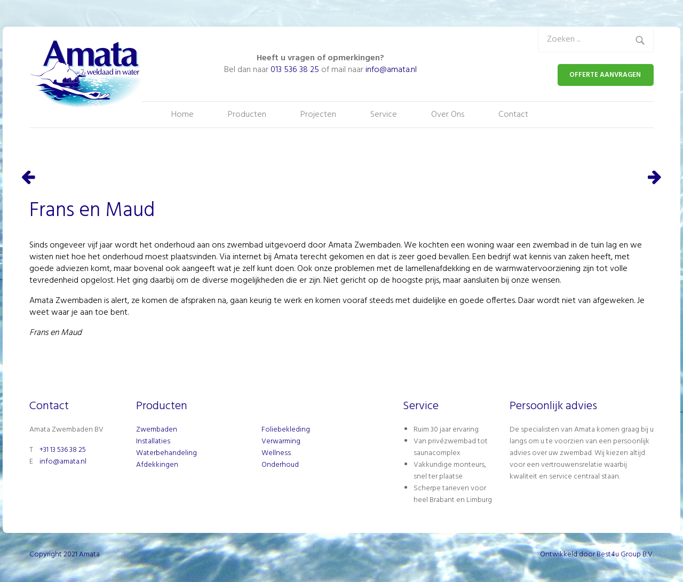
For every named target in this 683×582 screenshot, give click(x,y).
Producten (247, 115)
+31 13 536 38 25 (62, 450)
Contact (513, 115)
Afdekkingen (157, 465)
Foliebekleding (285, 430)
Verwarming (280, 441)
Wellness (276, 453)
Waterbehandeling (166, 453)
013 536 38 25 (295, 70)
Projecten (318, 115)
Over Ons (447, 115)
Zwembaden (156, 430)
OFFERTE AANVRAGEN (605, 75)
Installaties (153, 441)
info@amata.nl (391, 70)
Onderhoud (280, 465)
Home (182, 115)
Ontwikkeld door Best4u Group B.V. (597, 554)
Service (383, 115)
